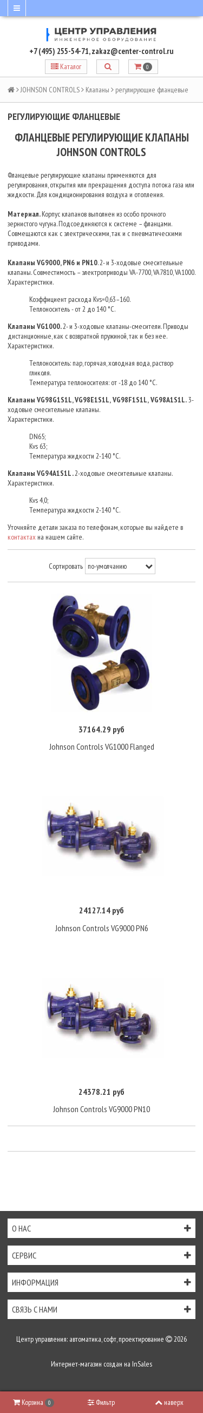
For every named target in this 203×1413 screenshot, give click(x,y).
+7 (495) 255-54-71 (59, 51)
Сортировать (66, 566)
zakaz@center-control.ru (132, 51)
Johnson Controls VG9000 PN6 (101, 928)
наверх (169, 1402)
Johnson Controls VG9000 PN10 (101, 1109)
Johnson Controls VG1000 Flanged (101, 746)
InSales (142, 1364)
